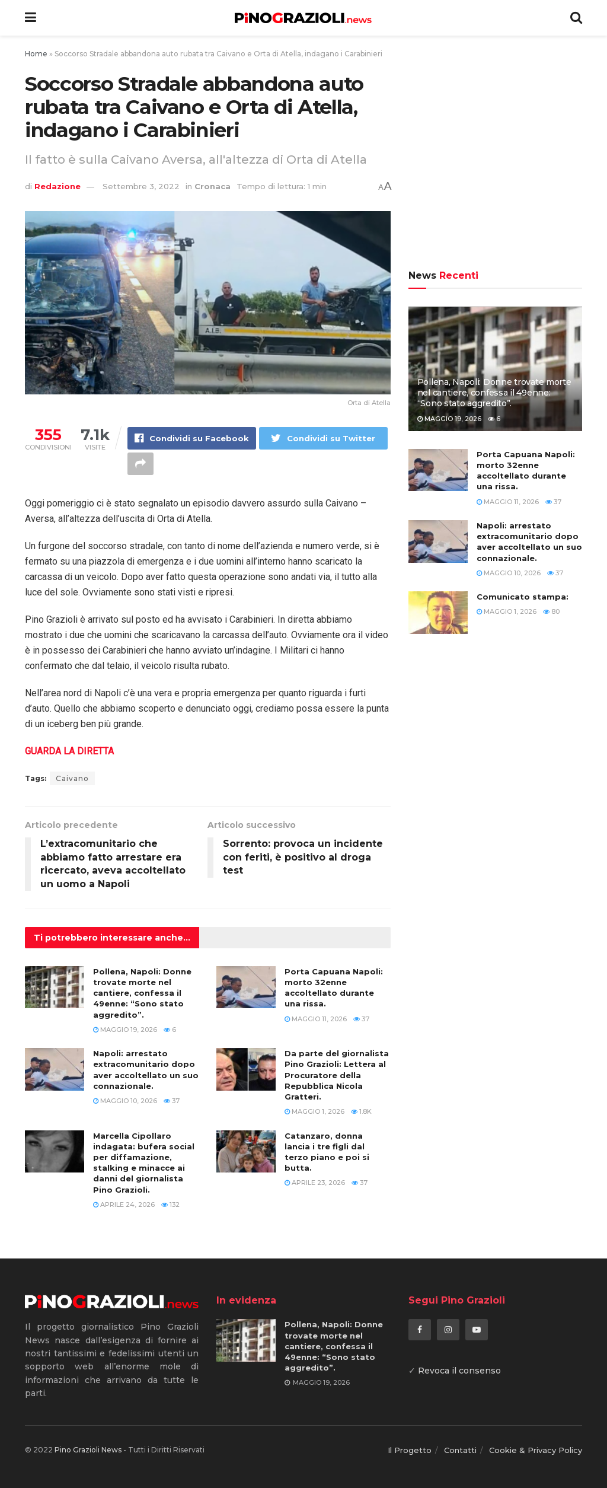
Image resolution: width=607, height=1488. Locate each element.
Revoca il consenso (459, 1370)
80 (551, 611)
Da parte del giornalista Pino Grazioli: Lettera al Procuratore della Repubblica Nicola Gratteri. (337, 1075)
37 (361, 1019)
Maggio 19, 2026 (125, 1029)
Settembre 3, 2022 (141, 186)
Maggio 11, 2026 (316, 1019)
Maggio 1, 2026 (314, 1111)
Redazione (57, 186)
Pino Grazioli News (88, 1449)
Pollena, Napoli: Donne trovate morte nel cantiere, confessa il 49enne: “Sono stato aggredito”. (142, 993)
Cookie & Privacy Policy (535, 1450)
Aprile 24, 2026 (124, 1204)
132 (170, 1204)
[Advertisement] (495, 154)
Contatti (460, 1450)
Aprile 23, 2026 (315, 1182)
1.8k (361, 1111)
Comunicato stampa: (522, 596)
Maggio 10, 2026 (125, 1101)
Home (36, 53)
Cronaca (212, 186)
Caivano (72, 778)
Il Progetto (410, 1450)
